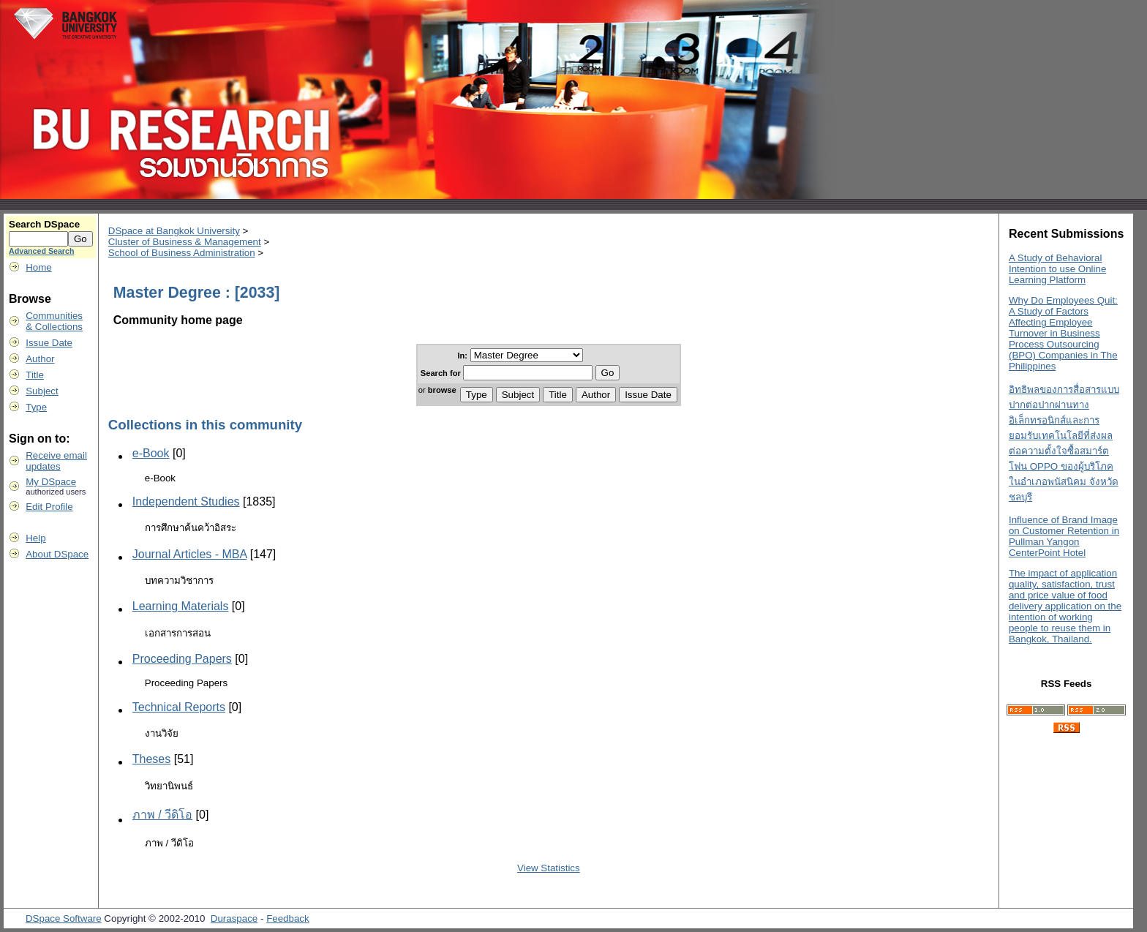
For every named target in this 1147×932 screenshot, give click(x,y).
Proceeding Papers (182, 659)
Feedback (287, 918)
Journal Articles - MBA (189, 554)
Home (39, 267)
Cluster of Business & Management (184, 241)
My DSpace (51, 481)
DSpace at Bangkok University (174, 230)
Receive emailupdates (56, 461)
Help (35, 538)
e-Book (151, 453)
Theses (151, 759)
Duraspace (234, 918)
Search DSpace (44, 224)
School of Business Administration (181, 252)
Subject (42, 391)
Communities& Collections (54, 321)
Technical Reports (178, 707)
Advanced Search (41, 251)
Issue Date (49, 342)
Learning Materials (180, 606)
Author (40, 358)
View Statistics (548, 868)
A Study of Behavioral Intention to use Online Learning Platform (1057, 268)
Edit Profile (49, 506)
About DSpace (57, 554)
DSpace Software (64, 918)
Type (36, 407)
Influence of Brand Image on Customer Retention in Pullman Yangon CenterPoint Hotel (1064, 536)
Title (35, 374)
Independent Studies (186, 501)
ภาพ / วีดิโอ (162, 814)
